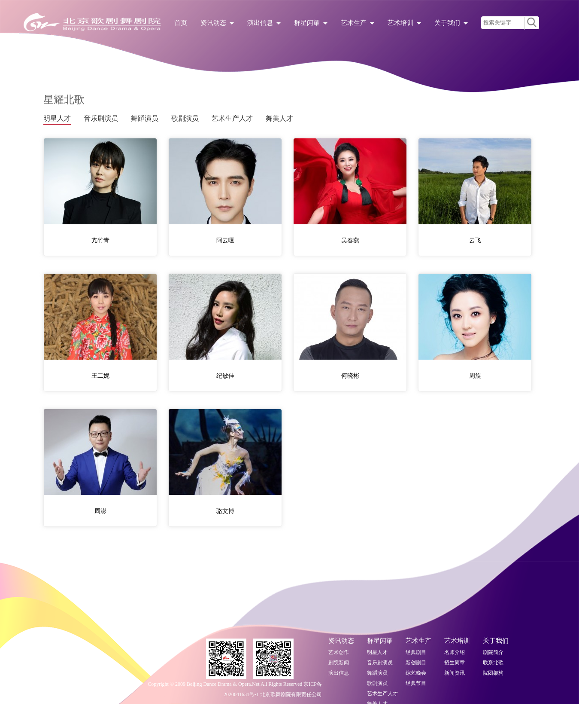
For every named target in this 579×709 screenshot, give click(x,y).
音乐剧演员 (101, 118)
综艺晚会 (416, 673)
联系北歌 (493, 663)
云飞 (475, 240)
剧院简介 (493, 652)
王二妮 (100, 376)
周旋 (475, 376)
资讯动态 (217, 22)
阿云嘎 (225, 240)
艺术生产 (357, 22)
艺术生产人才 (232, 118)
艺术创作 (338, 652)
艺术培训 (404, 22)
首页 (180, 22)
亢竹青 (100, 240)
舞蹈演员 (144, 118)
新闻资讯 (454, 673)
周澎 (100, 511)
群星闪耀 (310, 22)
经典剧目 (416, 652)
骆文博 (225, 511)
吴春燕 (350, 240)
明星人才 (57, 118)
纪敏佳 (225, 376)
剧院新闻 (338, 663)
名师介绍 (454, 652)
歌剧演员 (185, 118)
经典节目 (416, 683)
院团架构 (493, 673)
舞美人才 (279, 118)
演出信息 (264, 22)
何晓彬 (350, 376)
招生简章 (454, 663)
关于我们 (451, 22)
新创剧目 (416, 663)
